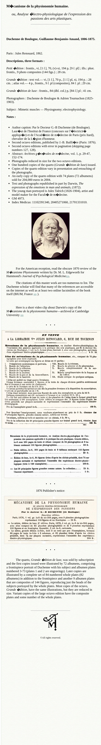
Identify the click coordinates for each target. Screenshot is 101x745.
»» (67, 276)
